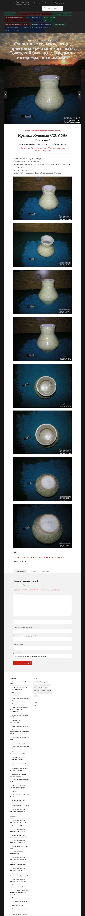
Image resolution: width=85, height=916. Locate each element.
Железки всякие (49, 20)
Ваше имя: (17, 619)
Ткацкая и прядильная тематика (14, 17)
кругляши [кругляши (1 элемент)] (36, 690)
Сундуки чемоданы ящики (20, 726)
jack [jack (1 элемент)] (40, 682)
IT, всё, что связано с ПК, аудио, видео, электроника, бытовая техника (24, 30)
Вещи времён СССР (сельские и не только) (17, 24)
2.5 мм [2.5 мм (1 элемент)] (35, 682)
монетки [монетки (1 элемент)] (43, 690)
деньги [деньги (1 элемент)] (40, 687)
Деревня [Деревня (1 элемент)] (45, 682)
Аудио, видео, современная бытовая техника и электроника (19, 709)
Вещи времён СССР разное (20, 805)
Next (79, 94)
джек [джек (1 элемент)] (46, 687)
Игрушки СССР (17, 826)
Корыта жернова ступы (19, 742)
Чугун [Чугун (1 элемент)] (35, 684)
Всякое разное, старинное (12, 27)
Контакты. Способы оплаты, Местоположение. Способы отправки (42, 149)
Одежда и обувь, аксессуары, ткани (41, 24)
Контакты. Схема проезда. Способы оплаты (27, 3)
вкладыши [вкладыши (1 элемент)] (41, 684)
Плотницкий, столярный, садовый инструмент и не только (34, 14)
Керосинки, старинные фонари (62, 14)
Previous (5, 94)
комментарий (17, 593)
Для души (45, 2)
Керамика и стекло (59, 24)
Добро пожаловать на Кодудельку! (42, 41)
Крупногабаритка (49, 17)
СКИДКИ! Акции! (17, 905)
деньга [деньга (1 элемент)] (35, 687)
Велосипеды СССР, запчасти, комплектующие (35, 27)
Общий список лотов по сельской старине (59, 2)
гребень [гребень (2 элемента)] (48, 684)
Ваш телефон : (24, 636)
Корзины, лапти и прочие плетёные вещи (16, 20)
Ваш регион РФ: (18, 644)
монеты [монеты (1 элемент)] (49, 690)
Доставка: (17, 653)
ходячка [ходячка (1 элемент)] (49, 693)
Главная (9, 2)
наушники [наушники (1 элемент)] (36, 693)
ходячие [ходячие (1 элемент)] (43, 693)
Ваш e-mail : (23, 627)
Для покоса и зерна (36, 20)
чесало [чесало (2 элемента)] (35, 695)
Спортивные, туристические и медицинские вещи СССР (20, 731)
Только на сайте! (10, 14)
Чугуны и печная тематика (33, 17)
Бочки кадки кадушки (19, 704)
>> (15, 552)
